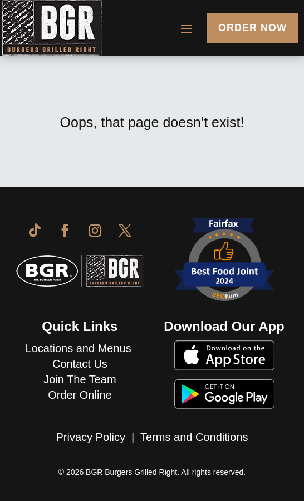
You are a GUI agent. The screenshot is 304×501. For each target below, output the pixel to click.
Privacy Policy (90, 437)
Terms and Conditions (194, 437)
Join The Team (79, 379)
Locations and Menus (80, 348)
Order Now (252, 27)
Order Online (80, 395)
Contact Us (79, 364)
